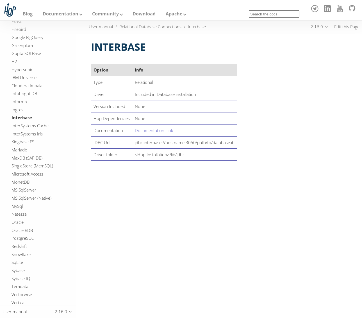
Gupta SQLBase (26, 53)
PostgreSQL (23, 238)
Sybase (18, 270)
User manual (101, 26)
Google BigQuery (27, 37)
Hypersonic (22, 69)
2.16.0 (317, 26)
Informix (19, 101)
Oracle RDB (22, 230)
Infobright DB (24, 93)
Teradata (20, 286)
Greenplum (22, 45)
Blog (28, 14)
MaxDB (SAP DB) (27, 158)
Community (105, 14)
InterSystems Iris (27, 134)
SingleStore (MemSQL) (32, 166)
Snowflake (21, 254)
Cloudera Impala (27, 85)
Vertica (18, 302)
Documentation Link (154, 130)
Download (144, 14)
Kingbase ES (23, 142)
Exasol (17, 21)
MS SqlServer (24, 190)
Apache (174, 14)
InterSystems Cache (30, 126)
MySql (17, 206)
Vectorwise (22, 294)
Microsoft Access (27, 174)
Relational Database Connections (150, 26)
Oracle (18, 222)
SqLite (17, 262)
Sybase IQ (21, 278)
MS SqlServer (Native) (31, 198)
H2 (14, 61)
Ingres (17, 110)
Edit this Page (346, 26)
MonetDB (20, 182)
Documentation (60, 14)
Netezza (19, 214)
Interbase (22, 117)
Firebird (19, 29)
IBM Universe (24, 77)
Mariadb (19, 150)
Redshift (19, 246)
